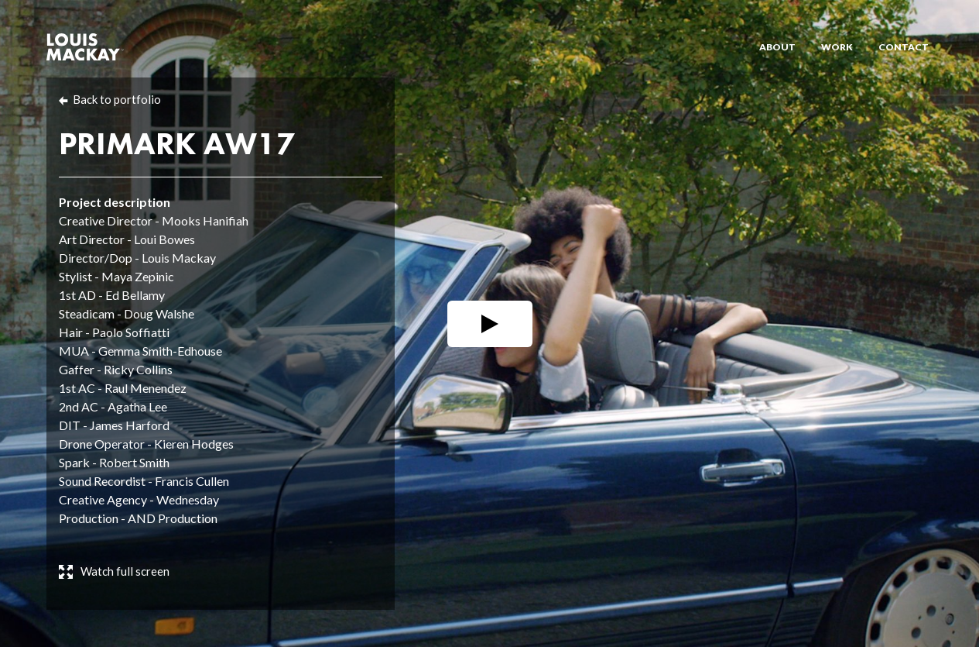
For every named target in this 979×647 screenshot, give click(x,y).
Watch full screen (124, 571)
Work (837, 47)
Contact (903, 47)
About (777, 47)
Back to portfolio (117, 99)
